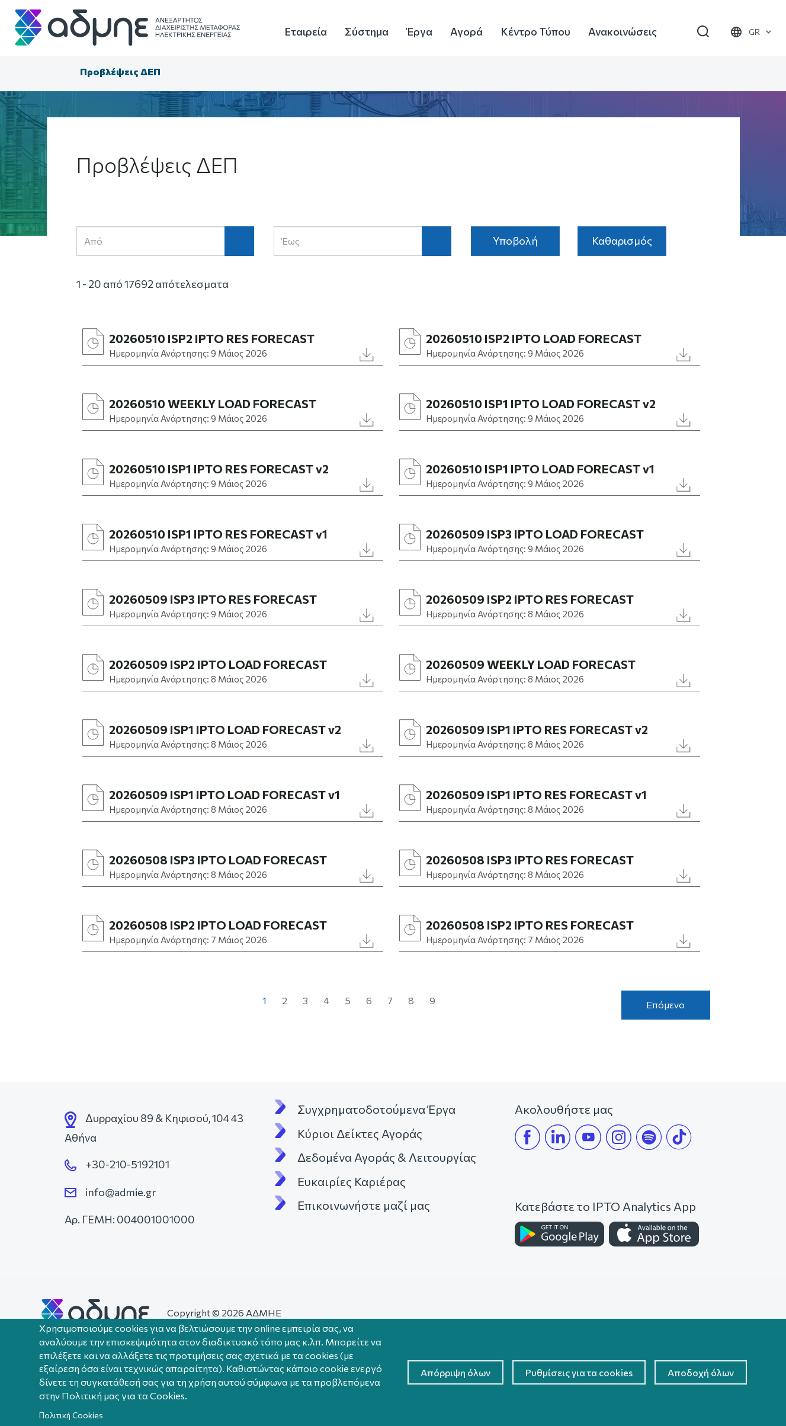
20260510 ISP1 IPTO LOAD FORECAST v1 (540, 469)
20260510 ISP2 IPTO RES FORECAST (212, 338)
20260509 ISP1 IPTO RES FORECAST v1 (536, 794)
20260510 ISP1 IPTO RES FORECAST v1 (218, 534)
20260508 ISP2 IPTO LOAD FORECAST (218, 925)
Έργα (419, 31)
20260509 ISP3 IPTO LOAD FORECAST (535, 534)
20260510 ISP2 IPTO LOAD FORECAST (533, 338)
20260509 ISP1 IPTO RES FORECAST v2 (537, 729)
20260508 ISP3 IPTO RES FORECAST (530, 860)
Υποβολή (515, 240)
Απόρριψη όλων (455, 1372)
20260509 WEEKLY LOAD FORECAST (531, 664)
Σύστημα (367, 31)
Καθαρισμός (622, 240)
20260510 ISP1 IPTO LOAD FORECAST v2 (541, 403)
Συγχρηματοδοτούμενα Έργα (376, 1109)
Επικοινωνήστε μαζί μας (363, 1205)
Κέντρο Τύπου (535, 31)
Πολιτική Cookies (71, 1415)
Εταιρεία (305, 31)
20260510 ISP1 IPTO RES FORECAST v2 (219, 469)
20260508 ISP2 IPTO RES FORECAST (530, 925)
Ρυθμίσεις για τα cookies (579, 1372)
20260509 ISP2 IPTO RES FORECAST (530, 599)
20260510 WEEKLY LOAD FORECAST (212, 403)
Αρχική (61, 73)
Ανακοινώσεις (622, 31)
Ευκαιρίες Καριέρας (351, 1181)
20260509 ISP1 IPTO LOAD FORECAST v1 (224, 794)
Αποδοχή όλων (701, 1372)
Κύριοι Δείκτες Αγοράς (359, 1133)
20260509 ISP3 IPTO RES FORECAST (213, 599)
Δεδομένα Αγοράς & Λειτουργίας (386, 1157)
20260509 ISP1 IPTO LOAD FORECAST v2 (225, 729)
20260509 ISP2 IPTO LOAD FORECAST (218, 664)
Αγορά (466, 31)
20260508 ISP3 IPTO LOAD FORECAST (218, 860)
